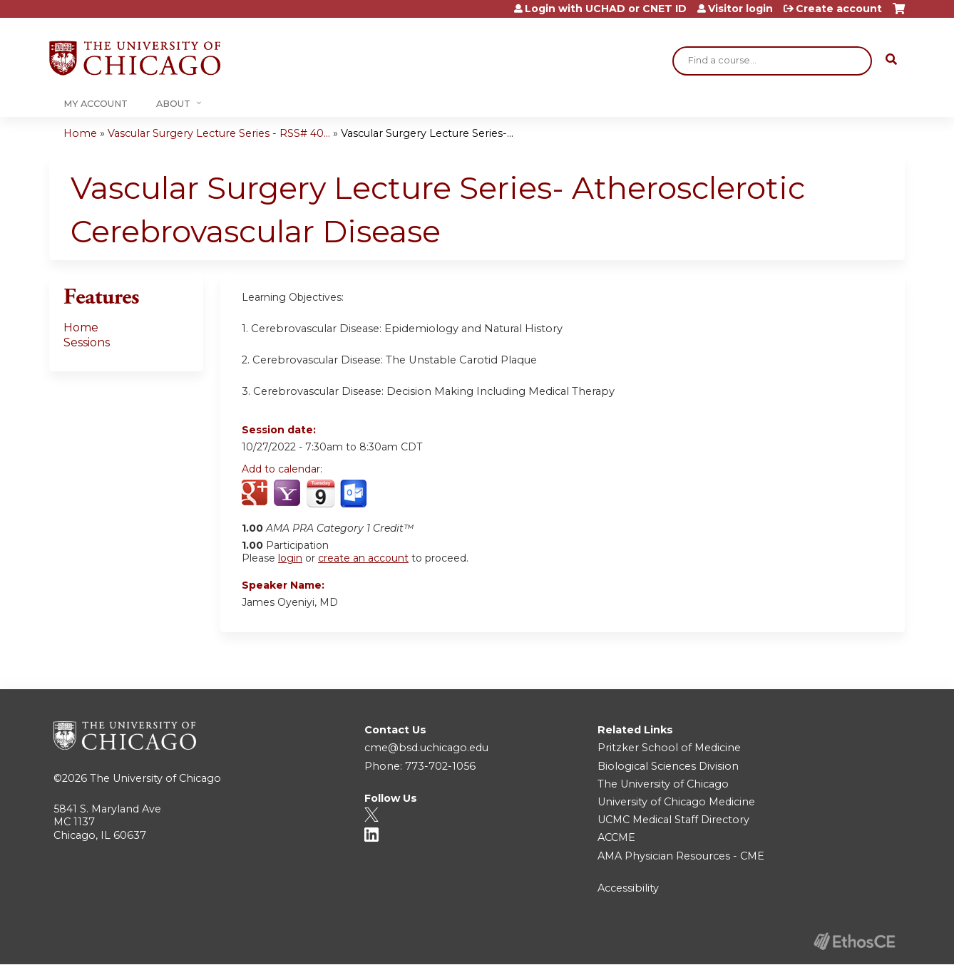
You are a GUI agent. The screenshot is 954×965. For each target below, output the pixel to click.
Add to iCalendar (320, 493)
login (290, 558)
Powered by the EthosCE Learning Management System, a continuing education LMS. (854, 941)
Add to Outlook (354, 494)
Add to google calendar (256, 494)
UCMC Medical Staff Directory (673, 819)
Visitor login (740, 9)
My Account (95, 103)
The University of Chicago (155, 778)
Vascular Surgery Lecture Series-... (427, 133)
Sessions (86, 342)
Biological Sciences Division (668, 766)
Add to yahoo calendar (288, 494)
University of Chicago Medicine (676, 801)
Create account (839, 9)
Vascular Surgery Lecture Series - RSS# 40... (219, 133)
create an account (363, 558)
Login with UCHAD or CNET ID (606, 9)
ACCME (616, 837)
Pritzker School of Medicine (669, 747)
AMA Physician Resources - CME (680, 856)
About (173, 103)
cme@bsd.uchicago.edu (426, 747)
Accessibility (628, 888)
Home (80, 133)
